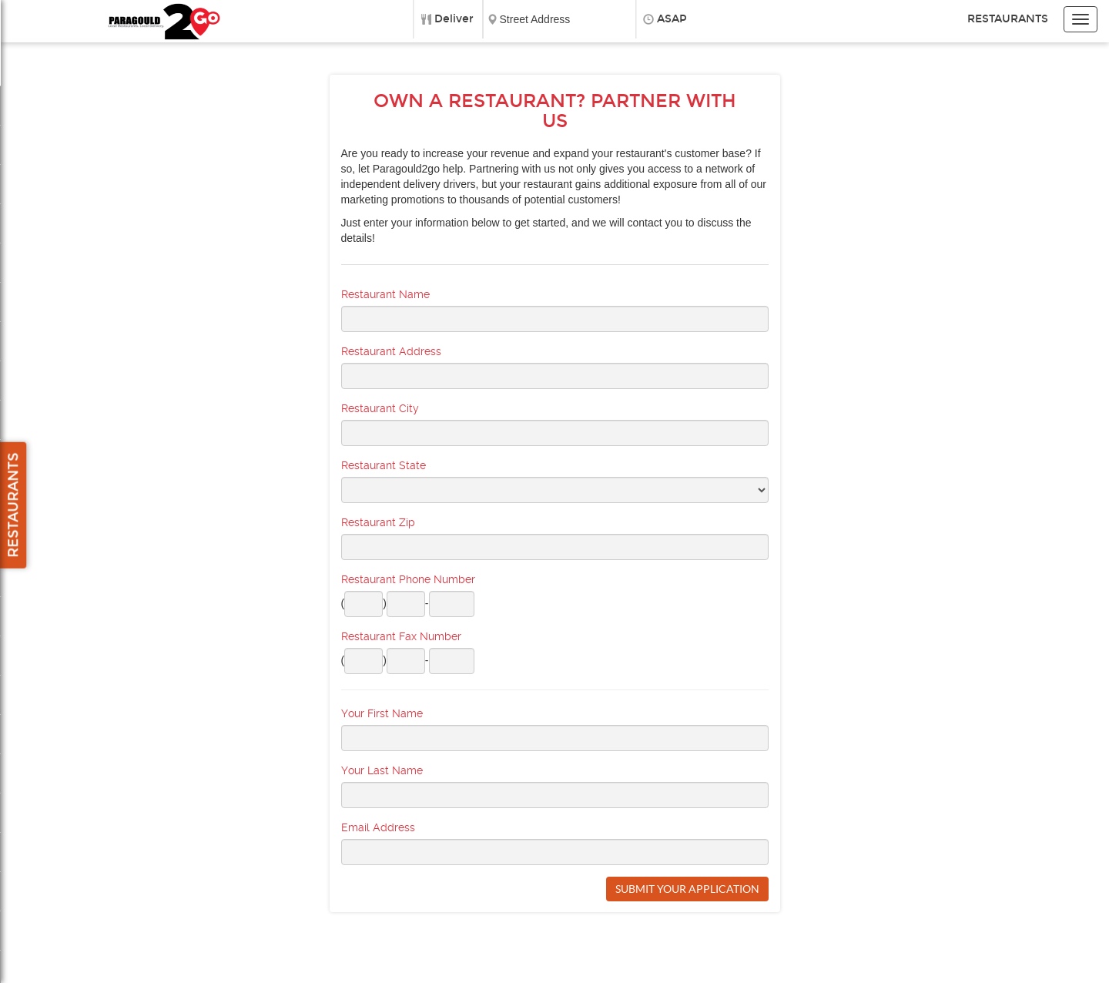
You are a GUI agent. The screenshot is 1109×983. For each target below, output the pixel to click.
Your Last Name (382, 770)
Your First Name (382, 713)
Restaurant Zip (378, 522)
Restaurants (1007, 18)
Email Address (378, 827)
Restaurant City (380, 408)
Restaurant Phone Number (408, 579)
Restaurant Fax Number (401, 636)
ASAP (672, 18)
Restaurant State (383, 465)
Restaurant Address (391, 351)
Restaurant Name (385, 294)
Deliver (454, 18)
